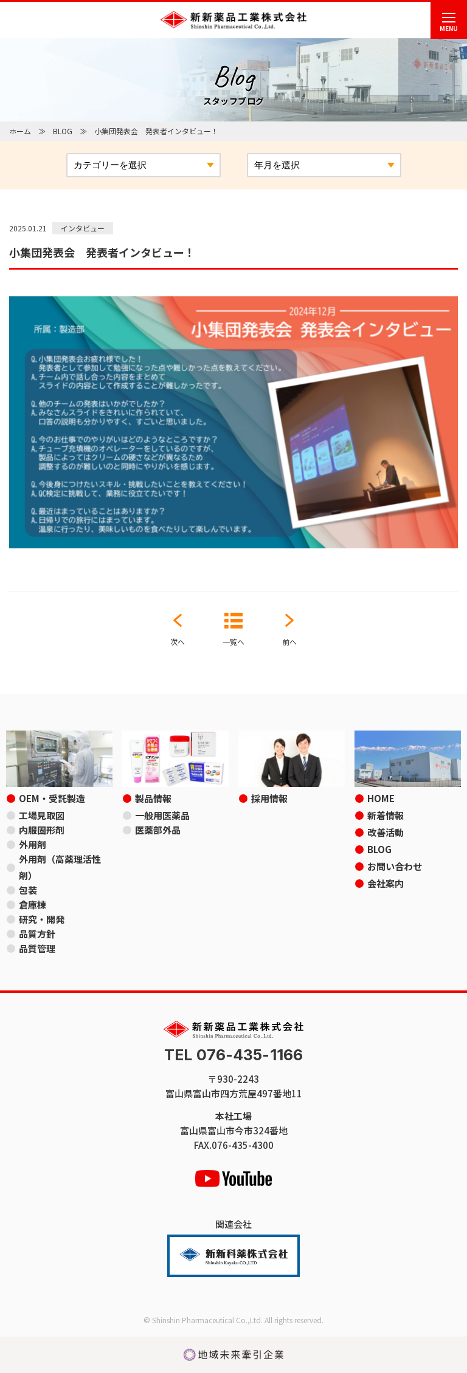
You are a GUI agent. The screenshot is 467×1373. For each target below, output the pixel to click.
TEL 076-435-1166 (233, 1055)
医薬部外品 (158, 829)
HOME (381, 798)
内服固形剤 (41, 829)
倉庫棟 (32, 904)
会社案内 (385, 883)
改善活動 (385, 832)
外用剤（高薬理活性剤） (60, 867)
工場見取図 (41, 815)
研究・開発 (41, 919)
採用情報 (269, 798)
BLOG (62, 131)
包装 (28, 890)
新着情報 (385, 815)
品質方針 (37, 933)
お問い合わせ (394, 866)
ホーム (20, 131)
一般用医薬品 (162, 815)
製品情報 (153, 798)
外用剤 (32, 844)
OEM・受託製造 (52, 798)
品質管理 (37, 948)
